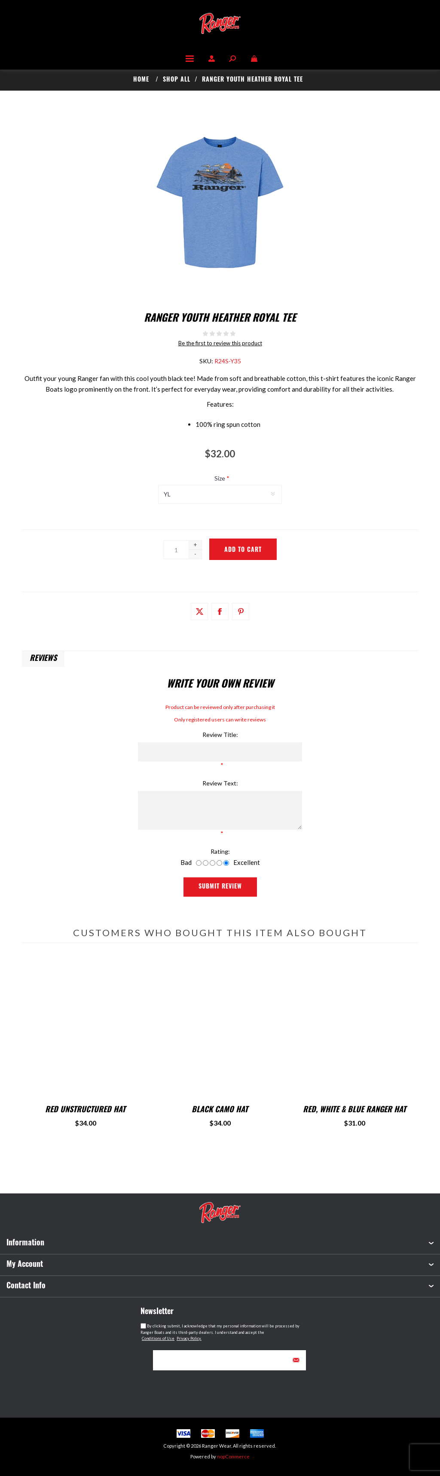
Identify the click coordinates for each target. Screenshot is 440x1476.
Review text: (220, 783)
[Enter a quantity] (176, 549)
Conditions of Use (158, 1338)
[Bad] (199, 863)
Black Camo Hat (220, 1110)
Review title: (220, 734)
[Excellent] (226, 863)
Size (220, 478)
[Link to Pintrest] (240, 611)
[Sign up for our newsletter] (220, 1360)
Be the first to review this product (220, 343)
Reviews (43, 659)
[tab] (43, 659)
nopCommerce (233, 1456)
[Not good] (205, 863)
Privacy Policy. (189, 1338)
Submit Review (220, 887)
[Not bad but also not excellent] (212, 863)
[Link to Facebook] (220, 611)
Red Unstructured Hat (85, 1110)
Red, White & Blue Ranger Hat (354, 1110)
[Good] (219, 863)
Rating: (220, 851)
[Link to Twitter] (199, 611)
